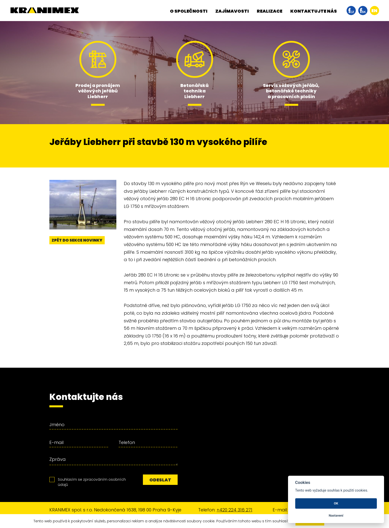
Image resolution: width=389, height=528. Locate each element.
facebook (351, 10)
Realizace (269, 11)
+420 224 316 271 (234, 510)
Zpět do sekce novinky (77, 240)
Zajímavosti (232, 11)
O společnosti (188, 11)
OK (336, 503)
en (374, 10)
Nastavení (336, 515)
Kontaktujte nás (313, 11)
